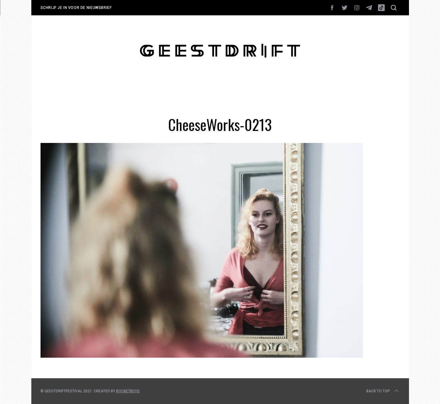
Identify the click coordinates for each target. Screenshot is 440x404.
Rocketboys (128, 391)
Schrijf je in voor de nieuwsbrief (76, 8)
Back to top (383, 391)
